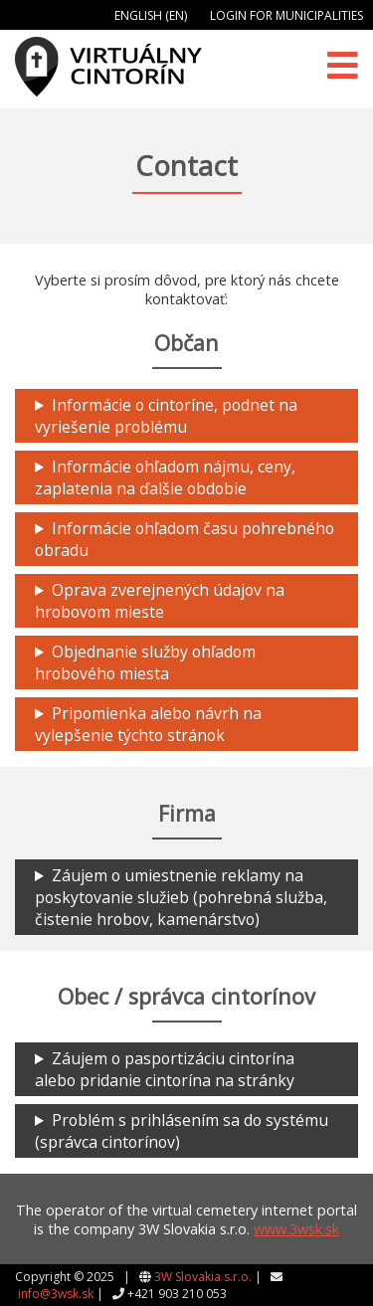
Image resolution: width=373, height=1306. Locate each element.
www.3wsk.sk (296, 1228)
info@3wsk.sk (55, 1293)
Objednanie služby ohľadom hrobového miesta (145, 662)
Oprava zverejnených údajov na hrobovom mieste (159, 601)
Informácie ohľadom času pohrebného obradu (184, 539)
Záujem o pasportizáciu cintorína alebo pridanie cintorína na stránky (164, 1069)
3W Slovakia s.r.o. (203, 1276)
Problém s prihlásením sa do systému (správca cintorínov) (181, 1131)
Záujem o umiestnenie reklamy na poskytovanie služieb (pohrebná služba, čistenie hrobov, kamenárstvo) (181, 897)
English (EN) (150, 15)
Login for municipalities (286, 15)
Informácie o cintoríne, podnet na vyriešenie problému (166, 416)
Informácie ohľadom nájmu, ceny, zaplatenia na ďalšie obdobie (165, 477)
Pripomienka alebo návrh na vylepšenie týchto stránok (148, 724)
